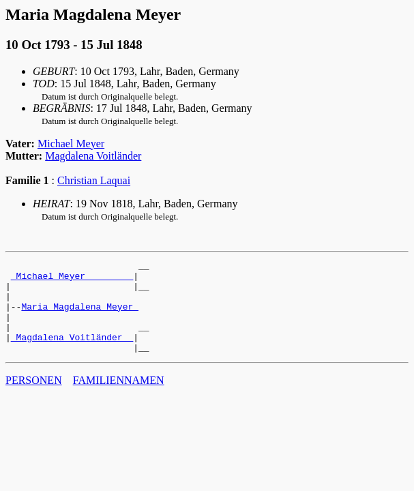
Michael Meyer (71, 143)
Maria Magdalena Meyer (79, 316)
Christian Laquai (93, 180)
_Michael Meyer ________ (72, 279)
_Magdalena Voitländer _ (72, 353)
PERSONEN (33, 398)
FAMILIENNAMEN (118, 398)
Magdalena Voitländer (93, 156)
